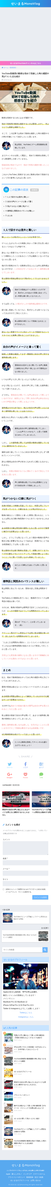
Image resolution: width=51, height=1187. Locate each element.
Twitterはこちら (26, 1013)
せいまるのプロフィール (19, 1180)
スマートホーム (39, 1174)
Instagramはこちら (26, 1017)
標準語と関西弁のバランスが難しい (20, 211)
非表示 (34, 190)
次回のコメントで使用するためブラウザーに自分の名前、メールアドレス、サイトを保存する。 (26, 890)
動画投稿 (16, 785)
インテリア (27, 1174)
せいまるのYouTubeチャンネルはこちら (25, 63)
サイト (5, 879)
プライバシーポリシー (16, 1177)
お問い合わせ (36, 1180)
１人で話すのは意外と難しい (17, 197)
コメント (6, 839)
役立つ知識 (39, 1177)
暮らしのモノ (17, 1174)
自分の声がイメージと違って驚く (19, 201)
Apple (8, 1174)
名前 (5, 858)
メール (6, 869)
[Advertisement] (25, 34)
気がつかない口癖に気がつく (17, 206)
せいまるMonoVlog (25, 4)
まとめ (8, 216)
